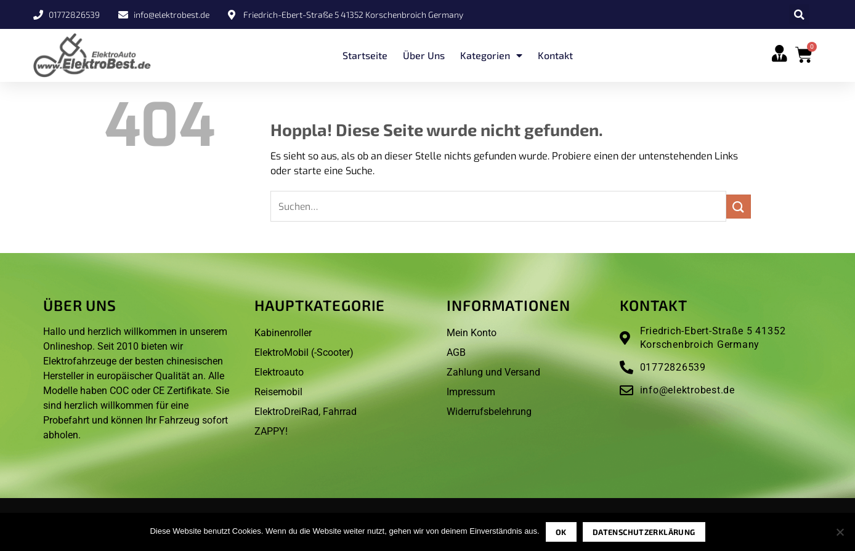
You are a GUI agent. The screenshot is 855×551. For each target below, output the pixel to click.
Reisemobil (278, 392)
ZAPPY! (271, 431)
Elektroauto (279, 372)
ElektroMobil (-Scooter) (304, 352)
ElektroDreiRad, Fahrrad (305, 411)
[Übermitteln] (738, 207)
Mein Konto (471, 333)
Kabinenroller (283, 333)
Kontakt (555, 55)
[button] (799, 14)
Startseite (364, 55)
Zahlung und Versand (493, 372)
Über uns (424, 55)
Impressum (471, 392)
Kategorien (491, 55)
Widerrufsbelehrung (489, 411)
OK (561, 532)
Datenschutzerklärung (644, 532)
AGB (456, 352)
